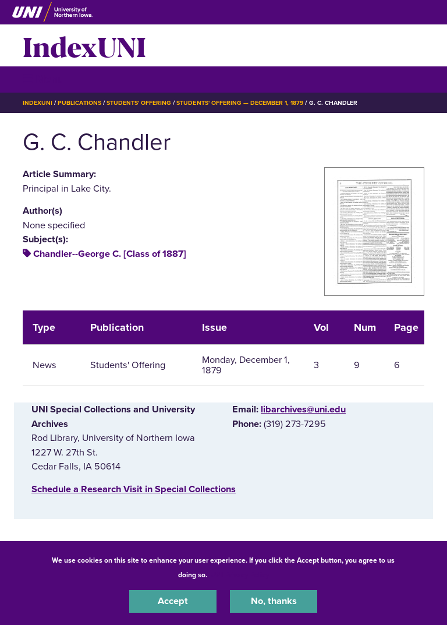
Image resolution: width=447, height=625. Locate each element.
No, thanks (274, 601)
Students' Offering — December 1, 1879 (239, 103)
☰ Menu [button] (43, 79)
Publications (79, 103)
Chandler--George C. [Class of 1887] (109, 254)
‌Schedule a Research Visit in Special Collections (133, 489)
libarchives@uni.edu (303, 409)
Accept (173, 601)
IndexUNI (84, 45)
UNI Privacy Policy (240, 575)
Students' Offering (139, 103)
